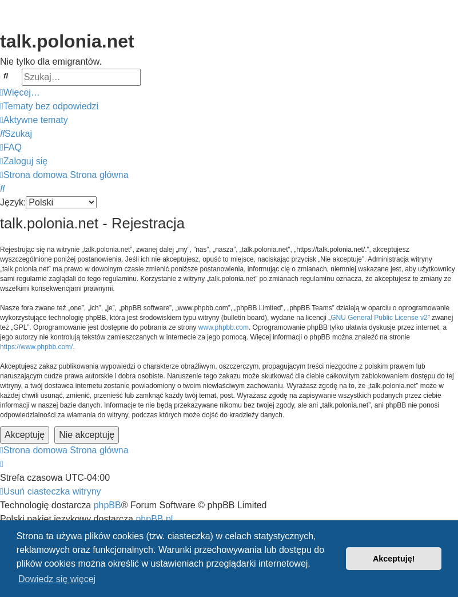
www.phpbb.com (223, 327)
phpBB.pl (154, 519)
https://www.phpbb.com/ (36, 347)
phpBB (107, 505)
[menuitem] (49, 106)
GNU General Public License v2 (378, 318)
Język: (13, 202)
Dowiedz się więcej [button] (56, 579)
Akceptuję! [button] (394, 558)
